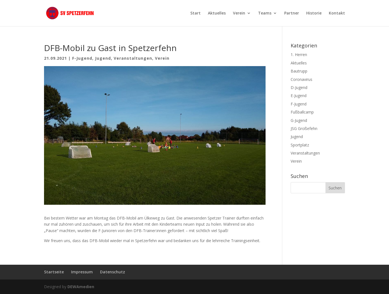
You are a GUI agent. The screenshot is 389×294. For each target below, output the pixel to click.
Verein (239, 13)
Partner (291, 13)
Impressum (82, 271)
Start (195, 13)
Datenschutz (112, 271)
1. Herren (299, 54)
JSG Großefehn (304, 128)
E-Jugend (299, 95)
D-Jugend (299, 87)
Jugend (103, 58)
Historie (314, 13)
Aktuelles (217, 13)
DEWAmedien (80, 286)
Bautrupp (299, 71)
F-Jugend (82, 58)
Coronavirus (301, 79)
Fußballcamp (302, 112)
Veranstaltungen (133, 58)
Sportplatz (300, 145)
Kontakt (337, 13)
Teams (264, 13)
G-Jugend (299, 120)
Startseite (54, 271)
